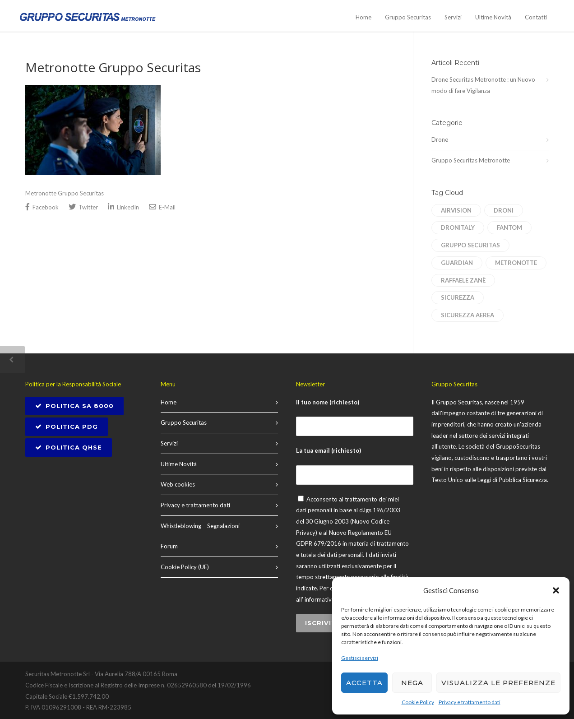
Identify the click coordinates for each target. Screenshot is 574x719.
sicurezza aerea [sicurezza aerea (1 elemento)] (467, 315)
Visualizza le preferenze (498, 682)
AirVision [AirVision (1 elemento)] (456, 210)
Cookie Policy (418, 702)
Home (363, 17)
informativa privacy (330, 599)
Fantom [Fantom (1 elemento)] (509, 227)
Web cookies (178, 484)
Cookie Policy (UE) (185, 567)
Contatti (536, 17)
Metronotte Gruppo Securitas (113, 67)
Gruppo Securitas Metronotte (470, 160)
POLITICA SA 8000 (74, 405)
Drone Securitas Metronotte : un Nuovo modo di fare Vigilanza (483, 85)
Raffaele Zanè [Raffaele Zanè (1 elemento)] (463, 280)
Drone (439, 139)
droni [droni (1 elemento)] (504, 210)
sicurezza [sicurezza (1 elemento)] (457, 297)
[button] (555, 590)
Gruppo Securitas (408, 17)
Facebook (42, 207)
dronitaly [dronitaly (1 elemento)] (458, 227)
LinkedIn (123, 207)
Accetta (364, 682)
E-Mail (162, 207)
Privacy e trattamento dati (469, 702)
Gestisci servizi (359, 657)
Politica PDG (66, 426)
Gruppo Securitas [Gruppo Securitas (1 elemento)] (470, 245)
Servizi (453, 17)
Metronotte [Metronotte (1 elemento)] (516, 262)
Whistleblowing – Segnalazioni (200, 525)
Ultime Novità (493, 17)
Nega (412, 682)
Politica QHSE (68, 447)
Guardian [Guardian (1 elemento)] (457, 262)
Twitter (83, 207)
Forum (169, 546)
